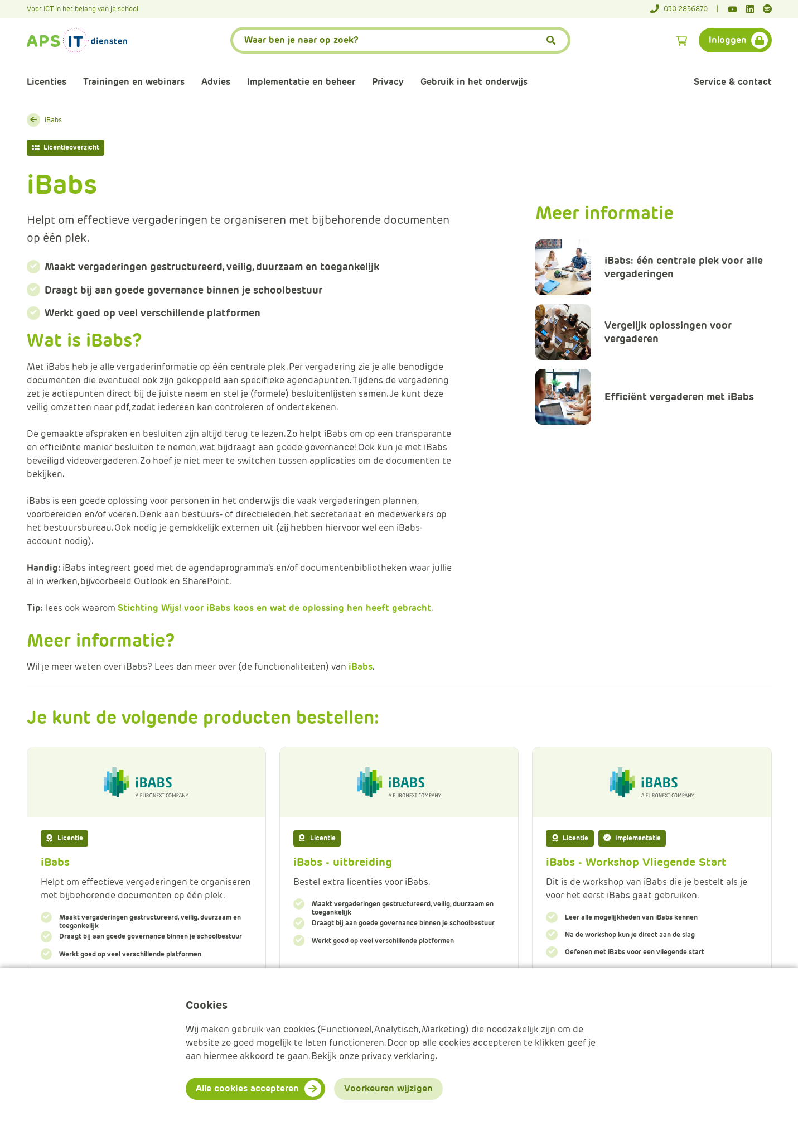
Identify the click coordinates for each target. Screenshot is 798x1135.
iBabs (53, 120)
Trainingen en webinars (134, 82)
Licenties (46, 82)
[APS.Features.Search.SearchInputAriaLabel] (400, 40)
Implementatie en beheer (301, 82)
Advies (215, 82)
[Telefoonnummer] (684, 9)
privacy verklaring (398, 1056)
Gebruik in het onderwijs (474, 82)
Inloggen (728, 40)
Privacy (388, 82)
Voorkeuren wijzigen (388, 1088)
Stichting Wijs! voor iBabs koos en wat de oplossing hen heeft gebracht (274, 608)
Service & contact (733, 82)
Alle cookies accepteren (247, 1088)
